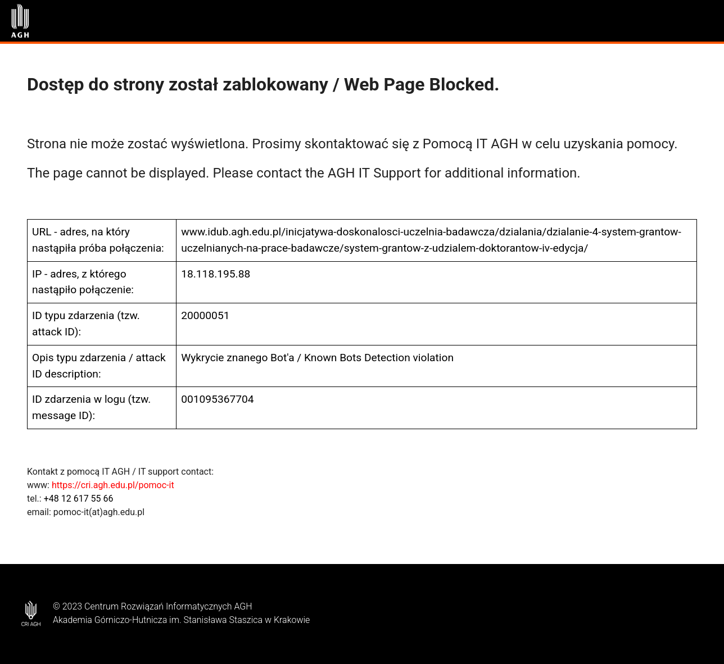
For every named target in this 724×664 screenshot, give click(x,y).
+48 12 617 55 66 (79, 498)
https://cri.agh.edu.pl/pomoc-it (113, 485)
